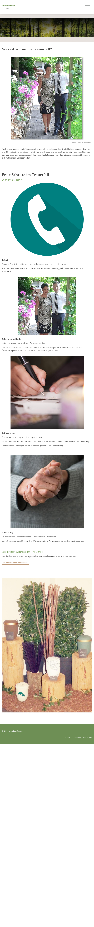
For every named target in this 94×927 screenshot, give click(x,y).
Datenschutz (87, 737)
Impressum (76, 737)
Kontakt (68, 737)
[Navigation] (87, 6)
